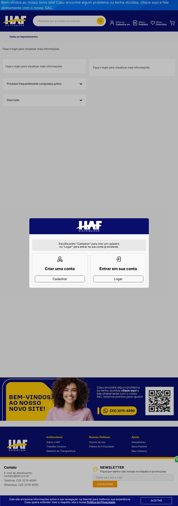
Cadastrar (60, 274)
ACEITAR (156, 500)
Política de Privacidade (101, 502)
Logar (118, 274)
